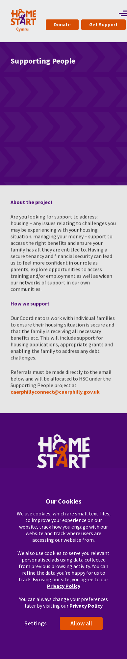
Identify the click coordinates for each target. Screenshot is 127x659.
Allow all (81, 623)
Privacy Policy (63, 586)
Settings (35, 623)
